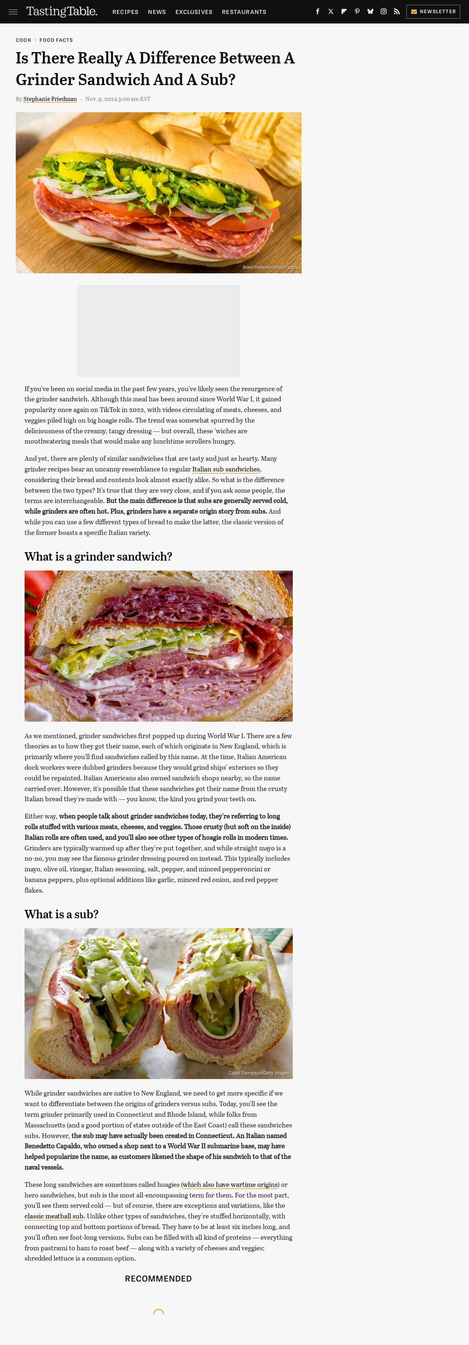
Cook (24, 39)
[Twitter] (331, 13)
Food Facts (56, 39)
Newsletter (433, 11)
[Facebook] (317, 13)
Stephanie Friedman (50, 98)
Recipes (125, 11)
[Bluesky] (370, 13)
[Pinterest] (357, 13)
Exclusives (194, 11)
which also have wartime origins (230, 1184)
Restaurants (244, 11)
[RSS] (396, 13)
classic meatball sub (54, 1216)
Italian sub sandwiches (226, 469)
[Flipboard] (344, 13)
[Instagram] (383, 13)
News (157, 11)
